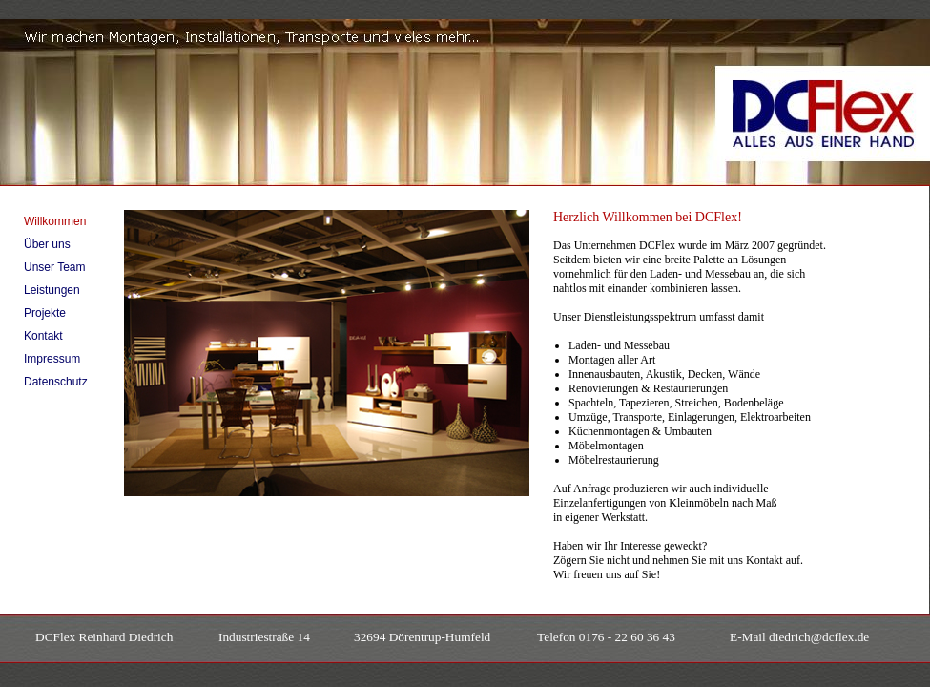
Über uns (47, 244)
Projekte (45, 313)
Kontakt (43, 336)
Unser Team (54, 267)
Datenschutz (56, 381)
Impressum (52, 358)
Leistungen (52, 290)
